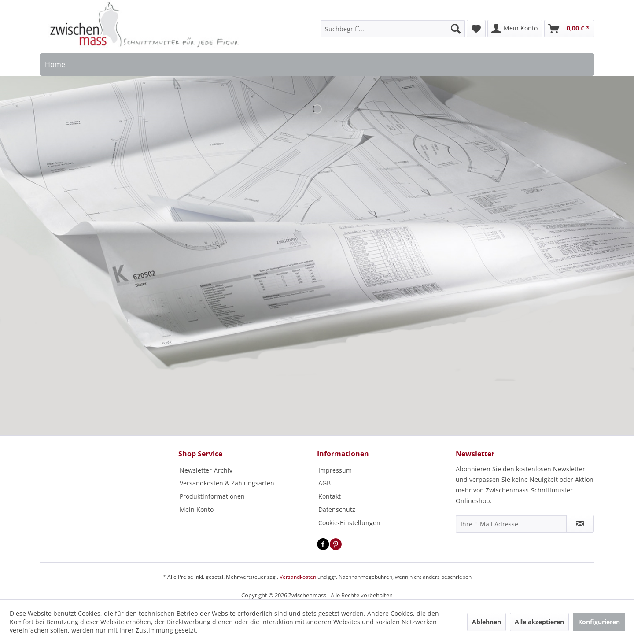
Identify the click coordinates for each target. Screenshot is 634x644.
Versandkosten (298, 577)
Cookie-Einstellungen (349, 522)
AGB (324, 483)
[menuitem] (393, 28)
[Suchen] (455, 28)
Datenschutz (336, 509)
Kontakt (329, 496)
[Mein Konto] (514, 28)
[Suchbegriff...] (393, 28)
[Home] (55, 64)
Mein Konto (197, 509)
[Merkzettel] (476, 28)
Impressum (335, 470)
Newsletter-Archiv (206, 470)
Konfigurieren (599, 622)
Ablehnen (486, 622)
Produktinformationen (212, 496)
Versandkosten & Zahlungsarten (227, 483)
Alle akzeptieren (539, 622)
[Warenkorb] (569, 28)
